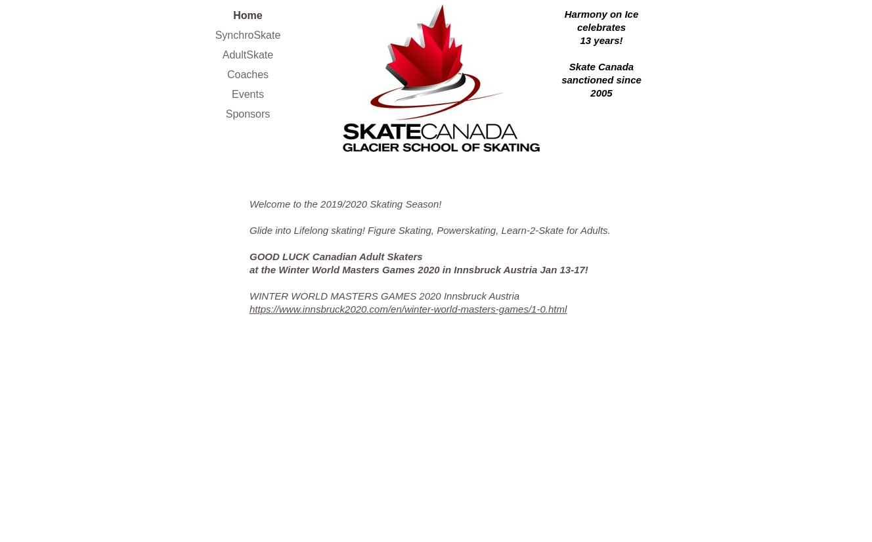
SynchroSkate (248, 35)
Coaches (248, 74)
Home (247, 15)
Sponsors (248, 114)
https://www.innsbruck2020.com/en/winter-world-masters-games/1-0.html (408, 309)
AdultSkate (248, 54)
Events (248, 94)
